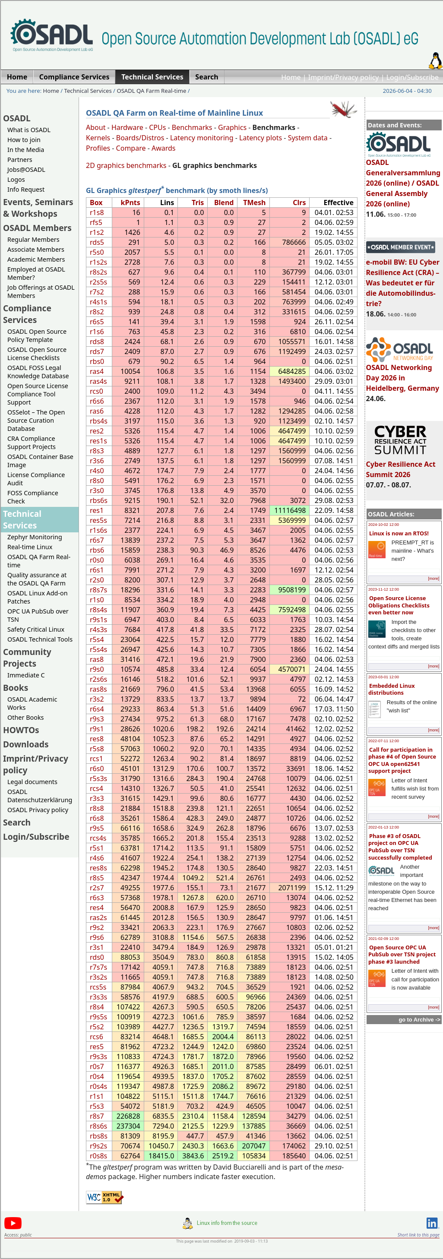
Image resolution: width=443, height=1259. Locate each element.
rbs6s (99, 500)
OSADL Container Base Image (40, 460)
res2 (97, 431)
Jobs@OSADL (26, 169)
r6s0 (97, 768)
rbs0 (97, 361)
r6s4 (97, 709)
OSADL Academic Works (32, 703)
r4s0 (97, 470)
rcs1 (96, 758)
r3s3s (98, 997)
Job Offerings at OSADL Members (41, 291)
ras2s (98, 917)
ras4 (97, 371)
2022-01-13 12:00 (383, 827)
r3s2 (97, 699)
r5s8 (97, 748)
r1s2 (97, 232)
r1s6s (98, 530)
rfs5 (96, 222)
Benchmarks (192, 127)
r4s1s (98, 302)
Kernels (98, 137)
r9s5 (97, 828)
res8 (97, 738)
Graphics (232, 127)
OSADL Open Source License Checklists (36, 353)
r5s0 (97, 252)
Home (291, 77)
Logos (16, 179)
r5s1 (97, 848)
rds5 (97, 242)
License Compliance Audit (36, 479)
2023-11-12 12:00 (383, 589)
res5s (98, 520)
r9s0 (97, 669)
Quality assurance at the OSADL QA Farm (36, 579)
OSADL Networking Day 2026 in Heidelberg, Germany (403, 374)
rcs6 (96, 1036)
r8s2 (97, 311)
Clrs (299, 202)
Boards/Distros (140, 137)
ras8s (98, 689)
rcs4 (96, 788)
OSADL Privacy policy (37, 810)
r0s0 (97, 560)
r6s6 (97, 401)
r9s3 (97, 719)
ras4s (98, 381)
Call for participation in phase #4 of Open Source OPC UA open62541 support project (402, 760)
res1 (97, 510)
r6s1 (97, 570)
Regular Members (33, 239)
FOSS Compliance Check (32, 497)
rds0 (97, 957)
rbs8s (99, 1136)
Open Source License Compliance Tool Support (37, 394)
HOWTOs (21, 730)
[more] (433, 578)
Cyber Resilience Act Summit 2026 (401, 465)
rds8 (97, 341)
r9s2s (98, 1146)
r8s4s (98, 609)
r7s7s (98, 967)
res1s (98, 441)
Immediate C (26, 675)
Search (17, 822)
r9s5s (98, 1017)
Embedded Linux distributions (391, 689)
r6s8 (97, 818)
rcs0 (96, 391)
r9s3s (98, 1056)
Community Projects (27, 657)
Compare (131, 148)
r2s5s (98, 282)
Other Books (25, 717)
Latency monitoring (202, 137)
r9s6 (97, 937)
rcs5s (98, 987)
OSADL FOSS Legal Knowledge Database (38, 372)
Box (96, 202)
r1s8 (97, 212)
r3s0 (97, 490)
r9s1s (98, 619)
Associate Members (35, 249)
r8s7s (98, 590)
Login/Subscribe (412, 77)
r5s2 (97, 1026)
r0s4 (97, 1076)
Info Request (25, 189)
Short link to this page (419, 1235)
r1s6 (97, 331)
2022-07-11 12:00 (383, 741)
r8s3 (97, 451)
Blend (224, 202)
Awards (164, 148)
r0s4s (98, 1086)
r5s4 (97, 639)
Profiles (98, 148)
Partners (19, 159)
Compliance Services (27, 314)
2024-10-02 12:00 (383, 524)
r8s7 (97, 1116)
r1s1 (97, 1096)
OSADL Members (37, 228)
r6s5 (97, 321)
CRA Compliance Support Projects (31, 442)
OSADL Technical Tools (40, 639)
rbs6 (97, 550)
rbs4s (99, 421)
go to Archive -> (419, 1019)
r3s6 (97, 460)
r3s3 (97, 798)
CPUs (157, 127)
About (95, 127)
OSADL (17, 118)
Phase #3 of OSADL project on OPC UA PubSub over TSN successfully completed (400, 846)
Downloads (26, 744)
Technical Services (88, 91)
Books (15, 687)
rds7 (97, 351)
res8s (98, 868)
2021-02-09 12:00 (383, 938)
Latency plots (260, 137)
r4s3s (98, 629)
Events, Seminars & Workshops (38, 207)
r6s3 (97, 897)
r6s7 (97, 540)
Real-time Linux (29, 547)
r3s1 (97, 947)
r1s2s (98, 262)
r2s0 (97, 580)
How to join (24, 140)
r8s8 (97, 808)
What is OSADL (29, 130)
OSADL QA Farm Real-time (151, 91)
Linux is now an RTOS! (399, 533)
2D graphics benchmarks (126, 165)
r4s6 (97, 858)
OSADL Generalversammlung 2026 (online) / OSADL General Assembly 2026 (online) (403, 179)
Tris (198, 202)
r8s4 (97, 1007)
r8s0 (97, 480)
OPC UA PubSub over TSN (38, 615)
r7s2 (97, 292)
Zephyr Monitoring (34, 537)
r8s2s (98, 272)
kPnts (130, 202)
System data (308, 137)
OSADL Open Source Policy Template (36, 335)
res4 (97, 907)
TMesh (254, 202)
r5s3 (97, 1106)
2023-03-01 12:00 (383, 677)
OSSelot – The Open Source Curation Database (36, 420)
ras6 (97, 411)
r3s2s (98, 977)
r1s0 (97, 599)
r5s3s (98, 778)
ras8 (97, 659)
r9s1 (97, 729)
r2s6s (98, 679)
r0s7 (97, 1066)
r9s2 (97, 927)
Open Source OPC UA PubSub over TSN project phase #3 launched (402, 954)
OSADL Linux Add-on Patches (37, 597)
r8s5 (97, 878)
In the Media (25, 150)
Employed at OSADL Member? (36, 273)
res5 (97, 1046)
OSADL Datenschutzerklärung (39, 796)
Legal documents (32, 782)
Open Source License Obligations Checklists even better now (399, 605)
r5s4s (98, 649)
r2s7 (97, 887)
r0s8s (98, 1156)
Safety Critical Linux (35, 629)
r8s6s (98, 1126)
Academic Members (36, 259)
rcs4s (98, 838)
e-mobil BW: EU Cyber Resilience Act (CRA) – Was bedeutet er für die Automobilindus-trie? (403, 279)
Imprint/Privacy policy (343, 77)
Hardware (127, 127)
